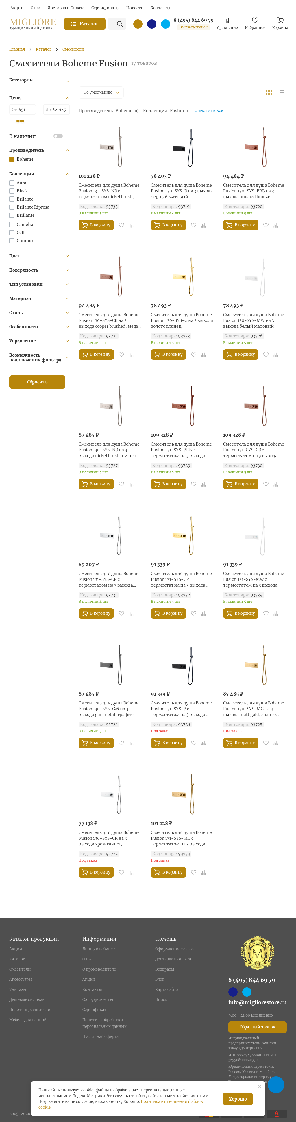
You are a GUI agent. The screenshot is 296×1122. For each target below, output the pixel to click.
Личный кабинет (98, 949)
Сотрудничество (98, 999)
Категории (21, 80)
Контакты (92, 989)
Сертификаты (96, 1009)
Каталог (17, 959)
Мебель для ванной (28, 1019)
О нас (87, 959)
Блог (159, 979)
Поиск (161, 999)
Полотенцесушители (29, 1009)
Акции (15, 949)
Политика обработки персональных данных (104, 1023)
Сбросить (37, 382)
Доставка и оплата (173, 959)
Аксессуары (20, 979)
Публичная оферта (100, 1036)
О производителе (99, 969)
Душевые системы (27, 999)
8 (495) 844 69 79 (194, 20)
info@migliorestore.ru (257, 1002)
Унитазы (17, 989)
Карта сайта (166, 989)
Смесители (20, 969)
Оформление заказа (174, 949)
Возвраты (164, 969)
